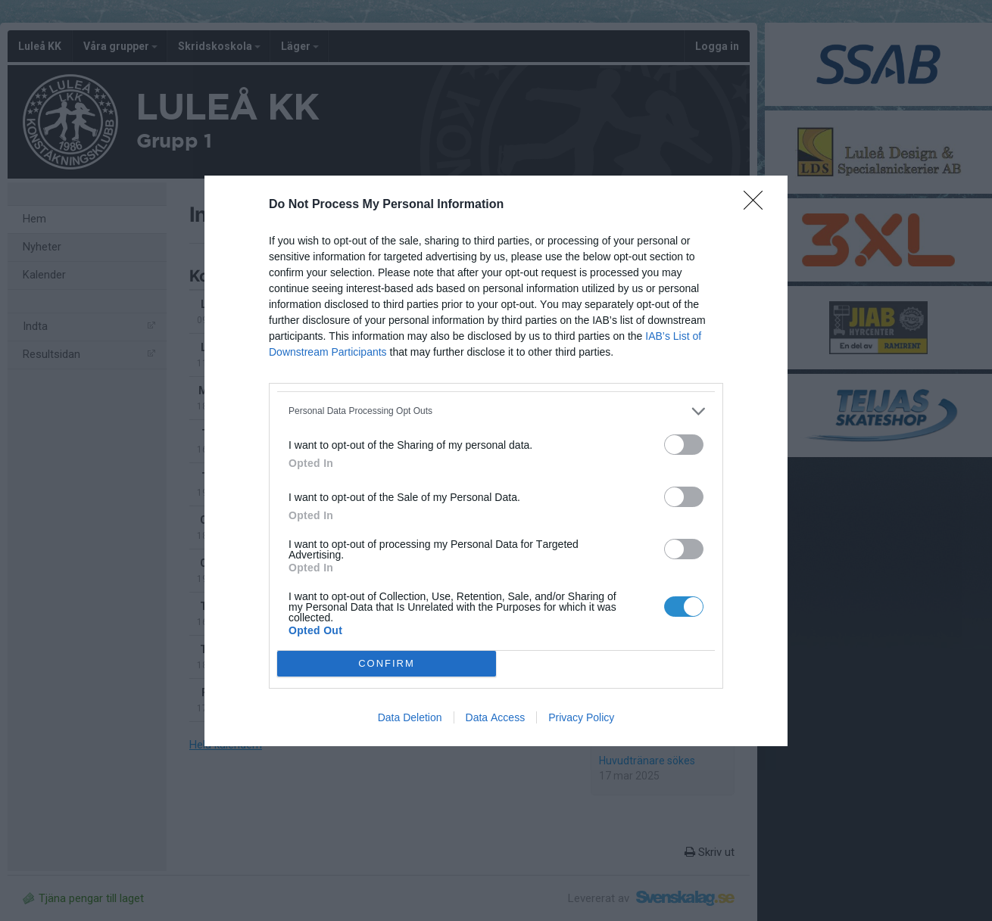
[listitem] (496, 411)
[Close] (758, 205)
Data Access (496, 717)
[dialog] (496, 461)
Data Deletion (410, 717)
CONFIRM (386, 663)
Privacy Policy (581, 717)
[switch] (683, 444)
